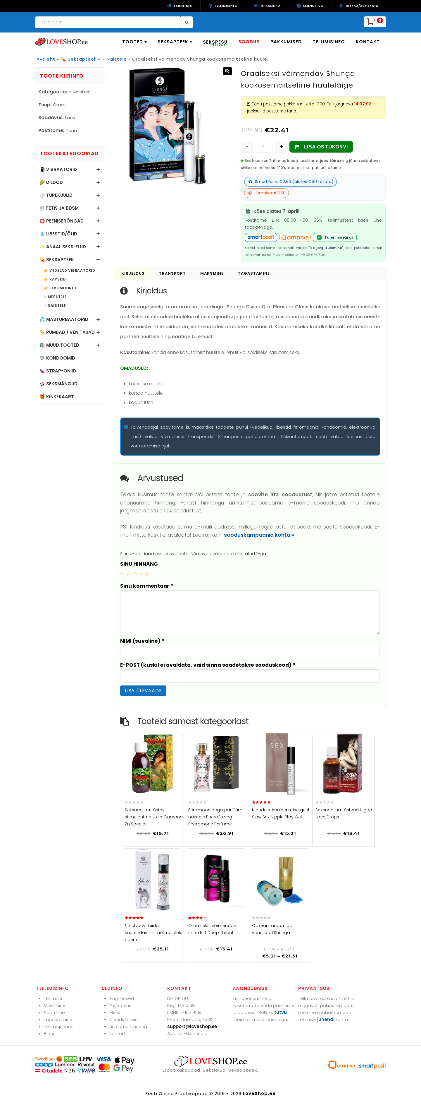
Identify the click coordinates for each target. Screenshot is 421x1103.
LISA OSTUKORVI (326, 147)
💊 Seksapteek (78, 59)
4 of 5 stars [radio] (141, 574)
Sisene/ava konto (362, 6)
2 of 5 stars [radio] (129, 574)
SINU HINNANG (139, 563)
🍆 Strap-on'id (57, 371)
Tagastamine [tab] (254, 273)
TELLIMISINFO (329, 42)
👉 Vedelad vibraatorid (69, 270)
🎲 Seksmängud (58, 384)
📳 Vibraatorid (58, 169)
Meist (115, 1012)
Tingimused (121, 998)
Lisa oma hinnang (128, 1026)
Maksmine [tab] (212, 273)
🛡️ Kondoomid (57, 358)
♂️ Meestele (55, 296)
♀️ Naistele (114, 59)
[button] (227, 71)
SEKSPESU (215, 43)
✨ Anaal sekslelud (62, 247)
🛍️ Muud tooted (59, 345)
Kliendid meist (124, 1019)
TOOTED (134, 42)
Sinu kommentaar (146, 585)
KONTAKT (368, 42)
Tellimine (53, 998)
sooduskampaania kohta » (259, 534)
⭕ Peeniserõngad (61, 221)
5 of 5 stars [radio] (148, 574)
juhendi (325, 1019)
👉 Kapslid (55, 279)
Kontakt (117, 1033)
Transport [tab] (172, 273)
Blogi (49, 1033)
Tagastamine (58, 1019)
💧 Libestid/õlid (58, 234)
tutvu (280, 1012)
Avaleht (46, 59)
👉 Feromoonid (60, 288)
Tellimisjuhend (59, 1026)
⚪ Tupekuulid (56, 195)
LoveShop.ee (259, 1093)
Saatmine (54, 1012)
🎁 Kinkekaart (56, 397)
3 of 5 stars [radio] (135, 574)
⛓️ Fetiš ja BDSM (59, 208)
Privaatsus (120, 1005)
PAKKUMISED (286, 42)
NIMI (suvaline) (142, 640)
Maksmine (54, 1005)
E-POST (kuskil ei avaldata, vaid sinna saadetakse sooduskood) (207, 664)
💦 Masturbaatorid (63, 319)
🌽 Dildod (51, 182)
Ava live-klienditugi (187, 1033)
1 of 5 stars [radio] (122, 574)
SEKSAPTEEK (175, 42)
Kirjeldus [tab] (133, 273)
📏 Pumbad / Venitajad (67, 332)
